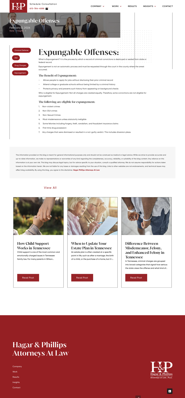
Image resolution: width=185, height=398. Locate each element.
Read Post (28, 280)
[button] (97, 6)
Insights (20, 31)
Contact (167, 6)
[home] (18, 6)
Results (132, 6)
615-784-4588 (37, 8)
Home (12, 31)
